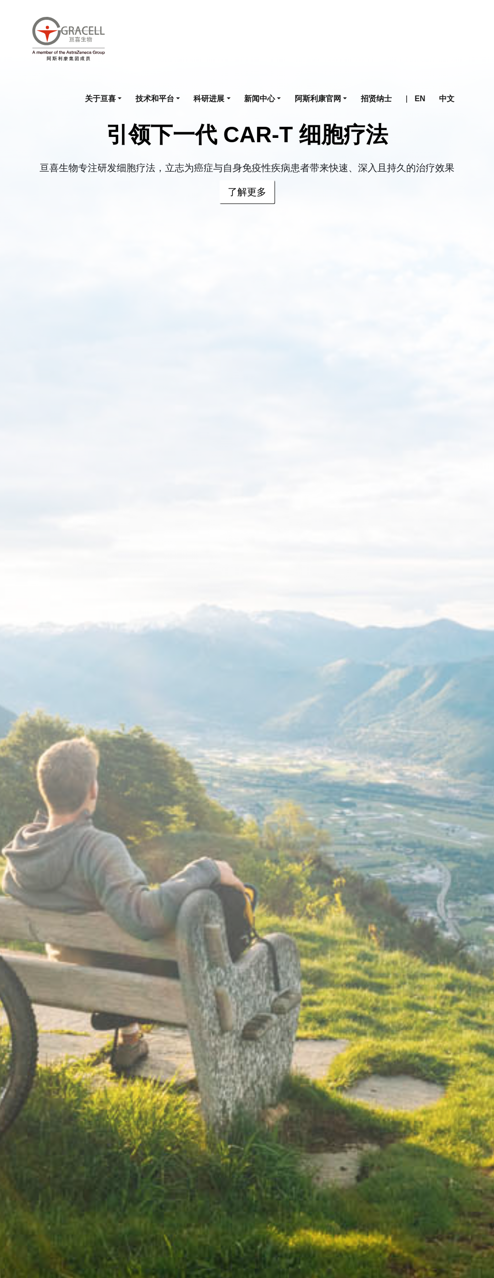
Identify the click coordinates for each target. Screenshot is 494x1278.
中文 (446, 98)
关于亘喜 (100, 98)
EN (419, 98)
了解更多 (247, 192)
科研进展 (208, 98)
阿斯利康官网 (318, 98)
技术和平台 (155, 98)
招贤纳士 (376, 98)
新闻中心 (259, 98)
